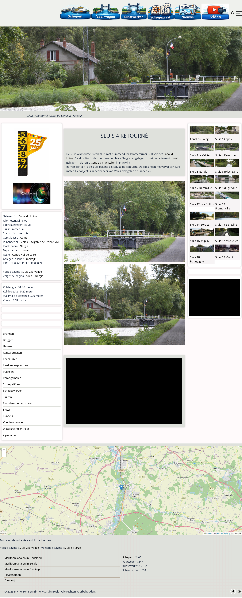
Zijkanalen (9, 435)
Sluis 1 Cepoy (223, 139)
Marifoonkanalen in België (20, 563)
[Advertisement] (122, 391)
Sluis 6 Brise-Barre (226, 171)
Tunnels (8, 416)
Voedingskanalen (13, 422)
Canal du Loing (28, 216)
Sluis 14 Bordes (199, 224)
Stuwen (7, 409)
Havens (7, 346)
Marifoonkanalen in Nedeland (23, 558)
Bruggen (8, 340)
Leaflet (208, 533)
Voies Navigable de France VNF (40, 242)
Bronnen (8, 333)
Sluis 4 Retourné (225, 155)
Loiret (174, 158)
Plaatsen (8, 371)
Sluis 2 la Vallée (32, 271)
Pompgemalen (12, 378)
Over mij (9, 580)
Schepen (127, 557)
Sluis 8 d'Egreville (226, 188)
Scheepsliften (11, 384)
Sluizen (7, 397)
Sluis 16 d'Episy (199, 241)
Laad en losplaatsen (15, 365)
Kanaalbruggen (12, 352)
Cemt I (24, 237)
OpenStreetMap (223, 533)
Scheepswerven (12, 390)
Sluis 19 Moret (224, 257)
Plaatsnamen (12, 575)
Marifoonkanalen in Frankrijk (22, 569)
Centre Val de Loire (103, 162)
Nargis (24, 246)
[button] (121, 487)
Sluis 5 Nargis (34, 276)
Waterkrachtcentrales (16, 428)
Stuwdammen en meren (18, 403)
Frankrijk (30, 259)
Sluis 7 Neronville (201, 188)
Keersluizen (10, 359)
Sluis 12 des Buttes (202, 204)
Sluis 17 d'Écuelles (226, 241)
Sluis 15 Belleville (226, 224)
